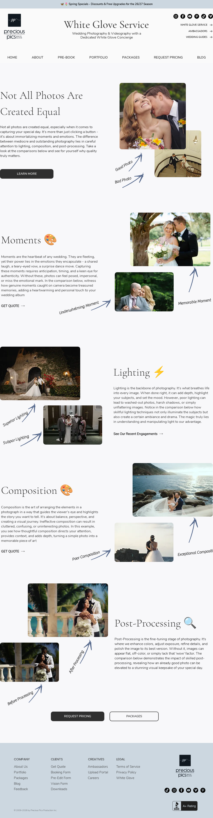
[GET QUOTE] (31, 306)
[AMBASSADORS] (192, 31)
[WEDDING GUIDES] (192, 37)
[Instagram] (175, 16)
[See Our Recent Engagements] (143, 434)
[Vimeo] (210, 16)
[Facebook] (182, 16)
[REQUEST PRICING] (77, 716)
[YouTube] (189, 16)
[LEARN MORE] (26, 174)
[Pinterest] (196, 16)
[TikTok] (203, 16)
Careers (93, 778)
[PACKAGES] (134, 716)
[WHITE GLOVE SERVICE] (192, 25)
